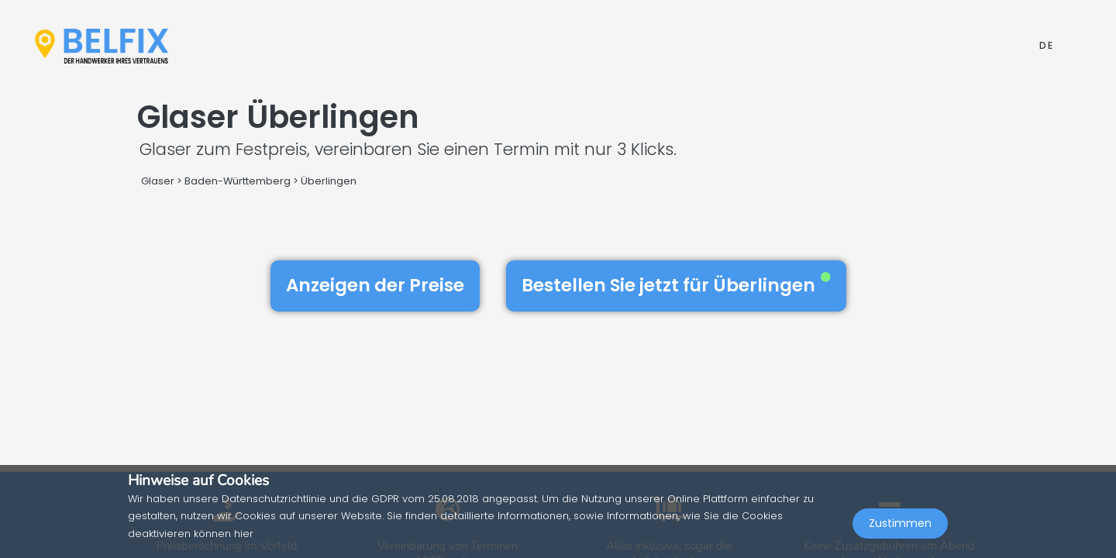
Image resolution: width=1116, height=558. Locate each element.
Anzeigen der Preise (375, 285)
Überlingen (328, 181)
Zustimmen (900, 524)
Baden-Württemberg (237, 181)
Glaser (157, 181)
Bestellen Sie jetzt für (676, 285)
